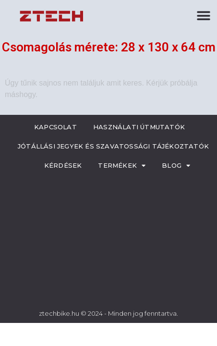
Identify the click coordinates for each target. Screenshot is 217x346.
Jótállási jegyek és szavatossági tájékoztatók (113, 146)
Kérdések (63, 165)
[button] (204, 15)
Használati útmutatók (139, 127)
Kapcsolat (55, 127)
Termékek (121, 165)
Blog (176, 165)
